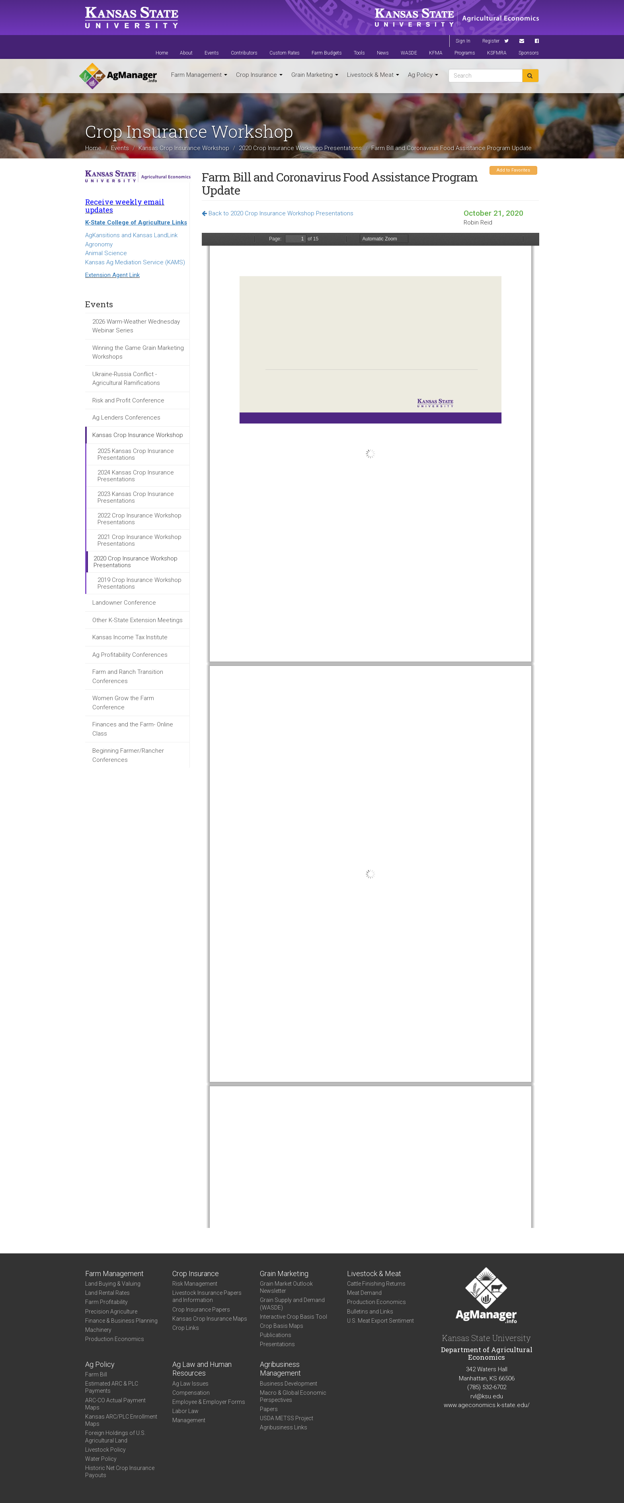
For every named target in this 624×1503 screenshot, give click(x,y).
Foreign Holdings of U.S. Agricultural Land (115, 1436)
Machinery (98, 1330)
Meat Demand (364, 1293)
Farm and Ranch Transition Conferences (127, 676)
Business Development (288, 1383)
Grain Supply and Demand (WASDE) (292, 1303)
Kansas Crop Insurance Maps (209, 1319)
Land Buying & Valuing (112, 1283)
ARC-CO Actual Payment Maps (115, 1404)
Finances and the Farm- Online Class (132, 729)
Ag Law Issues (190, 1383)
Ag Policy (423, 74)
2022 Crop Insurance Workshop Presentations (139, 519)
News (383, 53)
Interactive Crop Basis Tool (293, 1317)
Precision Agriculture (111, 1311)
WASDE (409, 53)
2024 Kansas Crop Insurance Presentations (136, 476)
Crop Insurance (259, 74)
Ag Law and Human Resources (202, 1369)
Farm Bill (96, 1374)
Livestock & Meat (373, 74)
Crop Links (185, 1328)
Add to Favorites (513, 170)
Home (162, 53)
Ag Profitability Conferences (130, 654)
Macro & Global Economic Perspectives (293, 1396)
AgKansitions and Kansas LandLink (131, 235)
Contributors (244, 53)
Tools (359, 53)
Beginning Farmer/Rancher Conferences (128, 755)
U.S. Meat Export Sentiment (380, 1321)
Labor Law (185, 1411)
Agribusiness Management (280, 1369)
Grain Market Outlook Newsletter (286, 1287)
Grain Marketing (314, 74)
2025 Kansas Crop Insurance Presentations (136, 454)
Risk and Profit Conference (128, 400)
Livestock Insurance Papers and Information (207, 1296)
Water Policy (101, 1459)
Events (212, 53)
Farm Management (199, 74)
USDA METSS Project (286, 1418)
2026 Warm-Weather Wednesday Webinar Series (136, 326)
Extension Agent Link (112, 275)
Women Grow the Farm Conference (123, 703)
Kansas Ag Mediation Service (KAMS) (135, 262)
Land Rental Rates (107, 1293)
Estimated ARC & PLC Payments (111, 1387)
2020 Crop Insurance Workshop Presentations (300, 147)
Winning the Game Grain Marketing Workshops (138, 352)
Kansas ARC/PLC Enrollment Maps (121, 1420)
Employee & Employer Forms (208, 1402)
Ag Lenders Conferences (126, 417)
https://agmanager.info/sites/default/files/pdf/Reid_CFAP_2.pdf (370, 730)
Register (490, 41)
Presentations (277, 1344)
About (186, 53)
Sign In (463, 41)
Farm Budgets (327, 53)
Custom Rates (284, 53)
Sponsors (529, 53)
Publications (275, 1335)
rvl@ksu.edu (486, 1396)
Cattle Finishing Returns (376, 1283)
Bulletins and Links (370, 1311)
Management (188, 1420)
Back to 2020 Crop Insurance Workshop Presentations (277, 213)
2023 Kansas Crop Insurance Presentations (136, 497)
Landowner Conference (124, 602)
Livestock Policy (105, 1449)
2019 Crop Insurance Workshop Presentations (139, 583)
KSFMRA (497, 53)
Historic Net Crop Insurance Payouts (119, 1471)
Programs (464, 53)
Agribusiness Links (283, 1427)
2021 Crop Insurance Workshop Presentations (139, 540)
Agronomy (99, 244)
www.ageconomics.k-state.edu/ (487, 1405)
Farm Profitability (106, 1302)
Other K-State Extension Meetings (137, 620)
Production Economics (114, 1339)
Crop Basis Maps (281, 1326)
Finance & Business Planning (121, 1321)
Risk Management (194, 1283)
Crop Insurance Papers (201, 1309)
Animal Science (106, 253)
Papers (269, 1409)
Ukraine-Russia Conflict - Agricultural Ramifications (126, 379)
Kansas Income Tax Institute (130, 637)
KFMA (436, 53)
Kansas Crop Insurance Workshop (183, 147)
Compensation (191, 1393)
